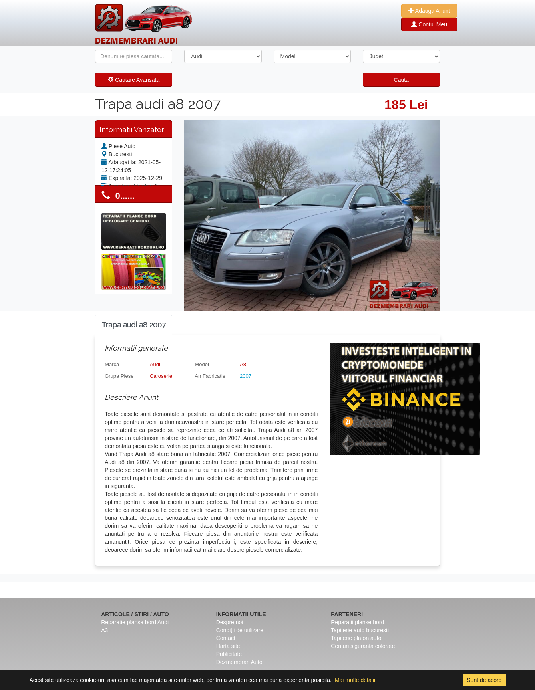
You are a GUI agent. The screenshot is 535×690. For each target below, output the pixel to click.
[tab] (133, 325)
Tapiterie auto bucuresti (360, 630)
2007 (245, 376)
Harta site (228, 646)
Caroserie (161, 376)
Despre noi (229, 622)
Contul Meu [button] (429, 24)
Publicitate (229, 654)
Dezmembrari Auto (239, 662)
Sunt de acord (484, 680)
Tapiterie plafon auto (356, 638)
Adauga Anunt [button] (429, 11)
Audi (155, 364)
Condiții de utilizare (239, 630)
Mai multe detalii (355, 680)
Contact (225, 638)
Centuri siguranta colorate (363, 646)
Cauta (401, 80)
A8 (243, 364)
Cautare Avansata (133, 80)
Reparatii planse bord (357, 622)
